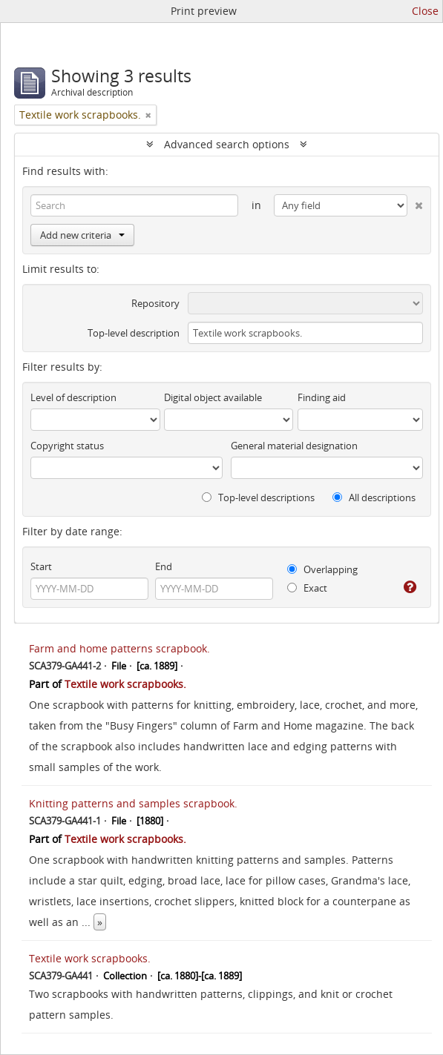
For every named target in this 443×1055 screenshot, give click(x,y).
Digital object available (213, 397)
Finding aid (322, 397)
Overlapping (322, 569)
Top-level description (134, 333)
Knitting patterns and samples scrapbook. (133, 803)
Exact (307, 588)
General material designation (294, 445)
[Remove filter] (148, 115)
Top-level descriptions (258, 497)
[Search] (134, 205)
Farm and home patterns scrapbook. (119, 648)
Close (425, 11)
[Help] (408, 587)
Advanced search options (226, 144)
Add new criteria (82, 235)
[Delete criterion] (415, 202)
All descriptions (374, 497)
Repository (155, 303)
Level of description (73, 397)
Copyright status (67, 445)
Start (41, 566)
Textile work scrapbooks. (125, 684)
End (163, 566)
